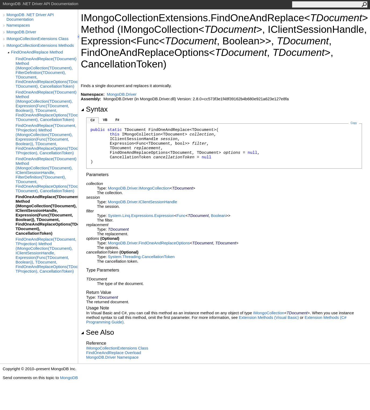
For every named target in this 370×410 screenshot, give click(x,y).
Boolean (218, 215)
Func (180, 215)
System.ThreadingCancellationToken (141, 256)
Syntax (94, 109)
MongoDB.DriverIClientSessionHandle (142, 201)
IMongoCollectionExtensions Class (37, 38)
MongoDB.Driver (21, 32)
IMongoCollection (268, 313)
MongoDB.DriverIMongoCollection (139, 188)
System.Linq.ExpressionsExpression (141, 215)
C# (92, 120)
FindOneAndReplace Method (37, 52)
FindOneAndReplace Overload (113, 352)
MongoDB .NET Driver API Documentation (30, 17)
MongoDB (69, 377)
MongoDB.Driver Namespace (112, 357)
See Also (97, 332)
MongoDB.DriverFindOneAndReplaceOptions (149, 243)
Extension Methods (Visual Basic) (269, 317)
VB (105, 120)
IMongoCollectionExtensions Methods (40, 45)
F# (117, 120)
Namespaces (18, 25)
